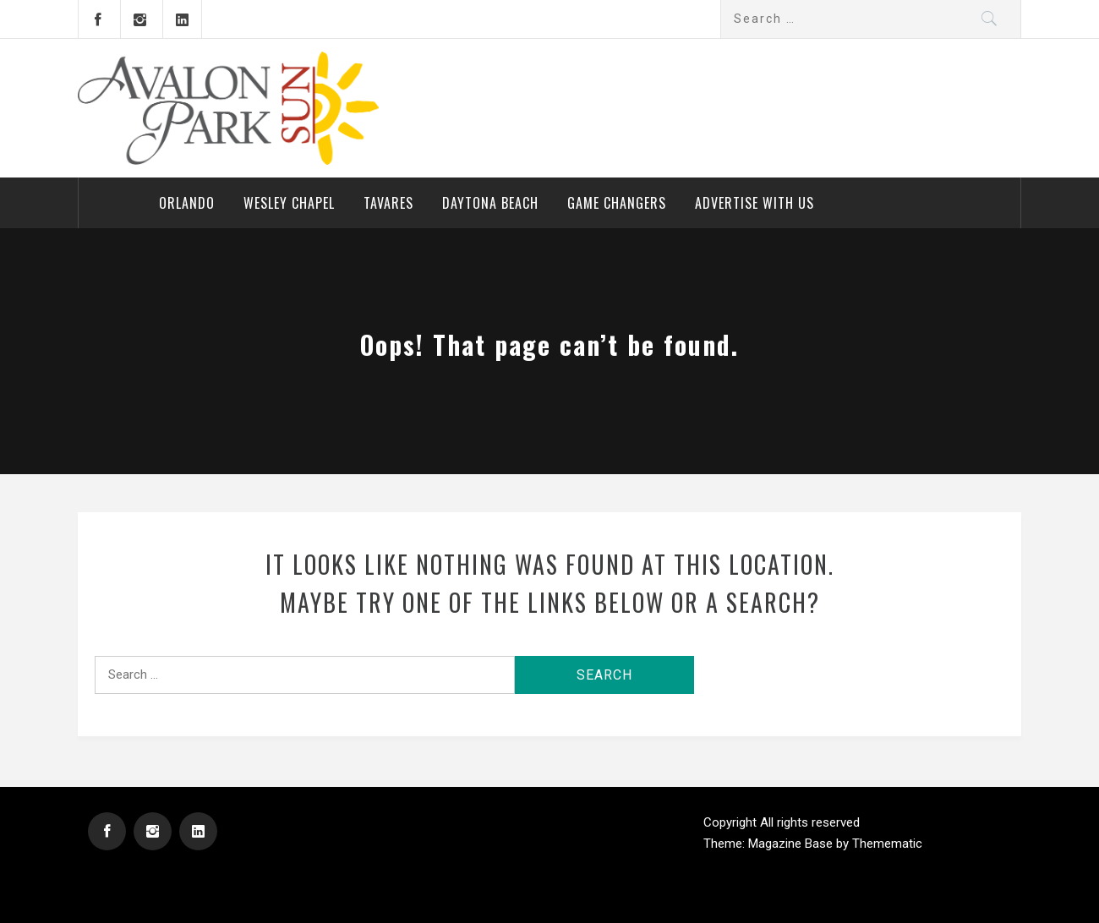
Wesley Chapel (289, 203)
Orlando (187, 203)
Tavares (388, 203)
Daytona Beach (490, 203)
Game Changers (616, 203)
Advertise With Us (754, 203)
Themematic (887, 843)
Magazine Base (792, 843)
